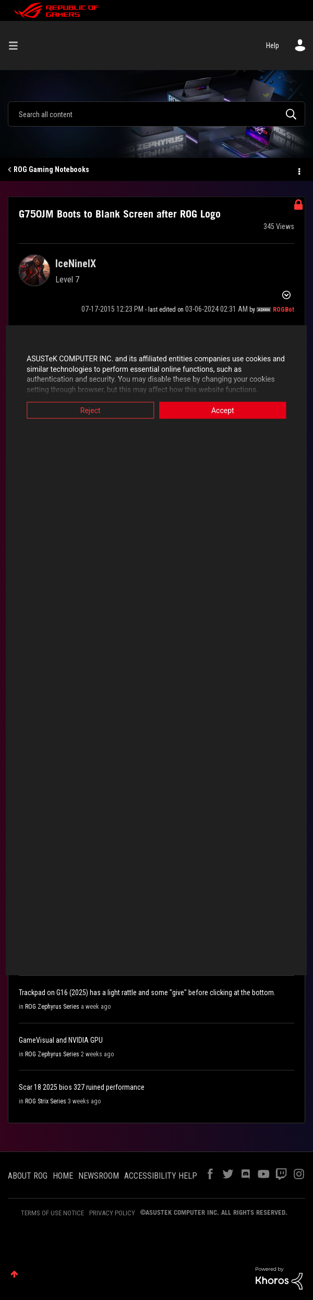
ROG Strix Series (45, 1101)
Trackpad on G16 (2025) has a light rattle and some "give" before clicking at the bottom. (147, 992)
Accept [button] (225, 410)
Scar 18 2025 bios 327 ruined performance (82, 1087)
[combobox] (156, 114)
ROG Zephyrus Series (52, 1006)
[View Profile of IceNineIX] (75, 263)
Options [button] (298, 170)
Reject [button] (87, 410)
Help (272, 45)
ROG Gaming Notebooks (51, 169)
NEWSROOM (98, 1176)
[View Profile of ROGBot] (283, 309)
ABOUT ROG (27, 1176)
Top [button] (14, 1274)
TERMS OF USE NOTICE (52, 1213)
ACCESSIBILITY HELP (160, 1176)
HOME (63, 1176)
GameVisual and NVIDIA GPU (61, 1040)
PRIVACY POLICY (112, 1213)
